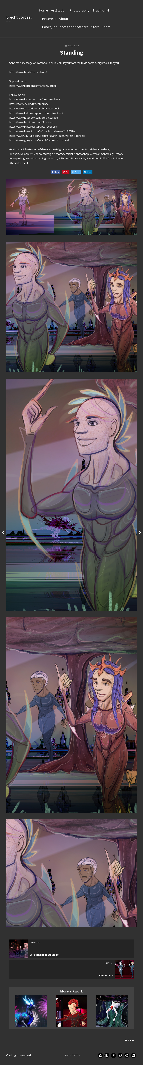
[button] (130, 1040)
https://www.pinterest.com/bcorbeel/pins (33, 126)
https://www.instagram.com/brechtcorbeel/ (34, 99)
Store (95, 27)
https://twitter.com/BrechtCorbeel (29, 104)
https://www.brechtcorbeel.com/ (28, 72)
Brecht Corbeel (19, 17)
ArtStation (58, 10)
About (63, 19)
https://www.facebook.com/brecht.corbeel (33, 117)
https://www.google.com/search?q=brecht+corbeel (39, 140)
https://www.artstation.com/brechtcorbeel (34, 108)
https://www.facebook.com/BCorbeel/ (31, 122)
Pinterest (49, 19)
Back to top (72, 1055)
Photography (79, 10)
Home (43, 10)
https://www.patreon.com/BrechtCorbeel (33, 86)
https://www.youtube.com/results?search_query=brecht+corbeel (47, 136)
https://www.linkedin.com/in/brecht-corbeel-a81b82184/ (42, 131)
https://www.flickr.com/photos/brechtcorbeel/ (36, 113)
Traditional (100, 10)
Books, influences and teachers (65, 27)
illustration (71, 45)
